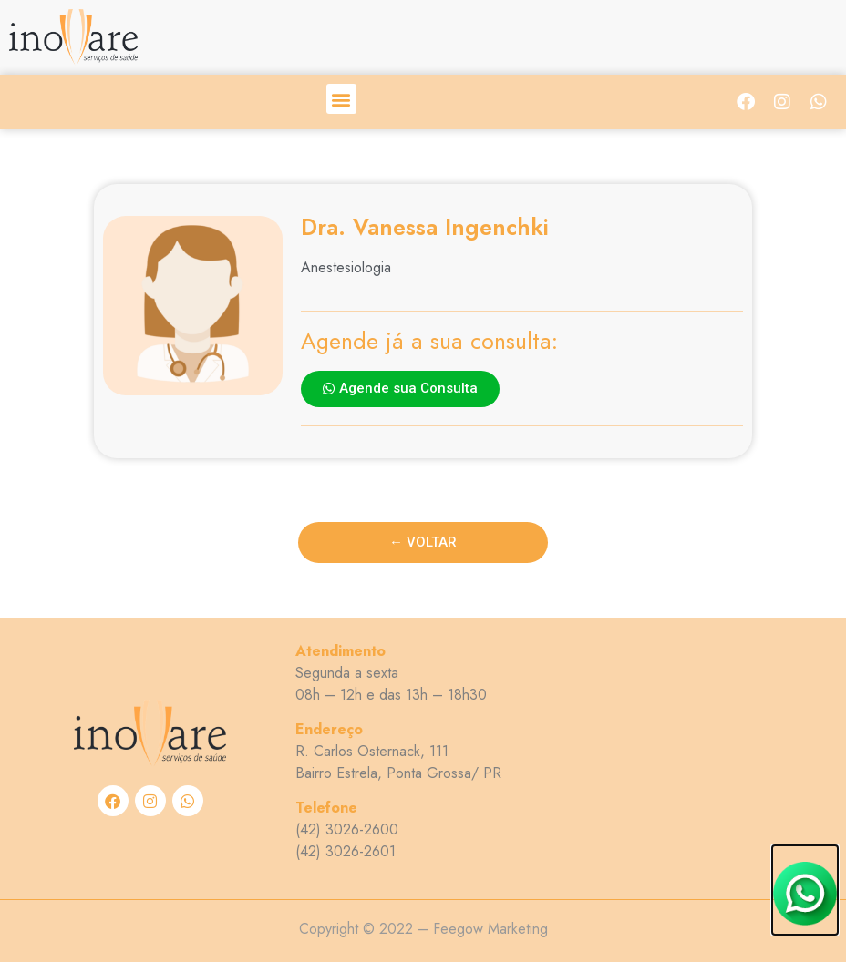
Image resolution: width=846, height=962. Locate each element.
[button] (341, 99)
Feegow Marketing (490, 928)
